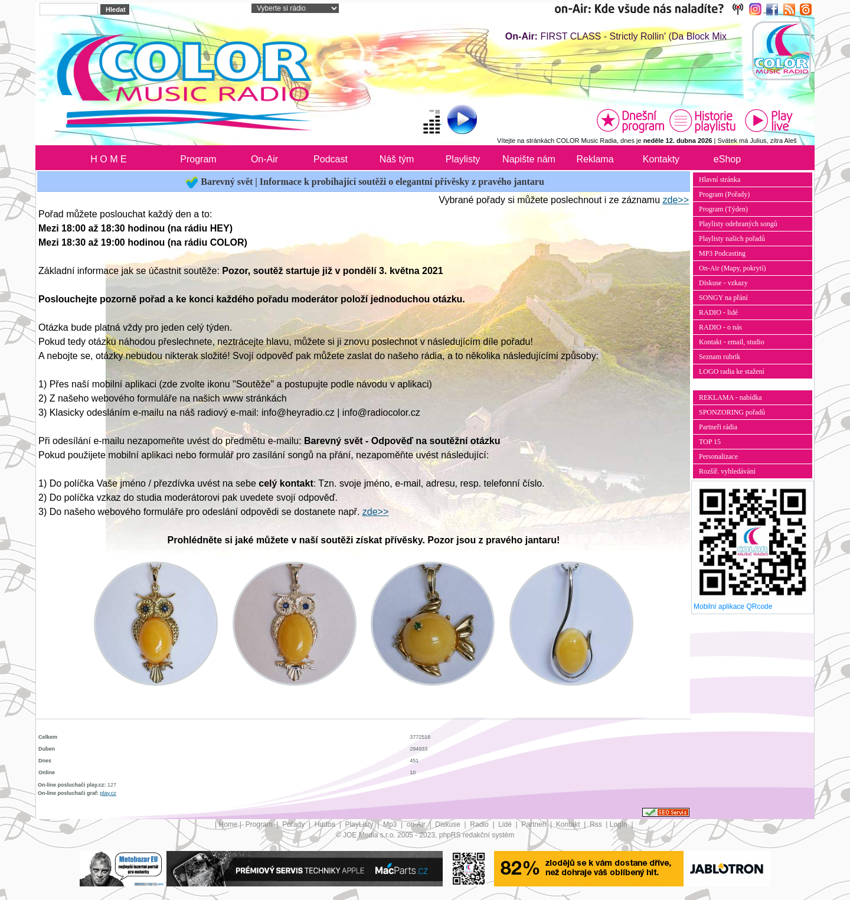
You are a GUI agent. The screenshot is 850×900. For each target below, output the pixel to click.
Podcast (330, 159)
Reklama (594, 159)
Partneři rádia (718, 427)
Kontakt (569, 824)
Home (228, 824)
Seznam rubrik (719, 357)
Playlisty (463, 159)
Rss (597, 824)
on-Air (417, 824)
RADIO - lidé (718, 312)
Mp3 (391, 824)
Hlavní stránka (719, 179)
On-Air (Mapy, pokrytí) (732, 268)
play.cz (108, 793)
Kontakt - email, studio (731, 342)
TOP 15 (710, 442)
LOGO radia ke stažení (731, 371)
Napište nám (528, 159)
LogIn (619, 824)
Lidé (506, 824)
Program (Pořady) (724, 194)
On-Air (264, 159)
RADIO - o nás (720, 327)
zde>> (676, 200)
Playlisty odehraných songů (738, 224)
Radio (480, 824)
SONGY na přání (723, 298)
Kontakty (661, 159)
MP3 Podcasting (722, 253)
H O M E (108, 159)
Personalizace (718, 456)
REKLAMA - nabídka (730, 397)
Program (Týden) (723, 209)
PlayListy (360, 824)
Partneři (534, 824)
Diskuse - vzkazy (723, 283)
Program (198, 159)
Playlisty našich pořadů (732, 238)
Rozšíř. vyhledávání (727, 471)
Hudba (326, 824)
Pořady (294, 824)
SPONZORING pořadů (732, 412)
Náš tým (397, 159)
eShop (727, 159)
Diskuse (448, 824)
